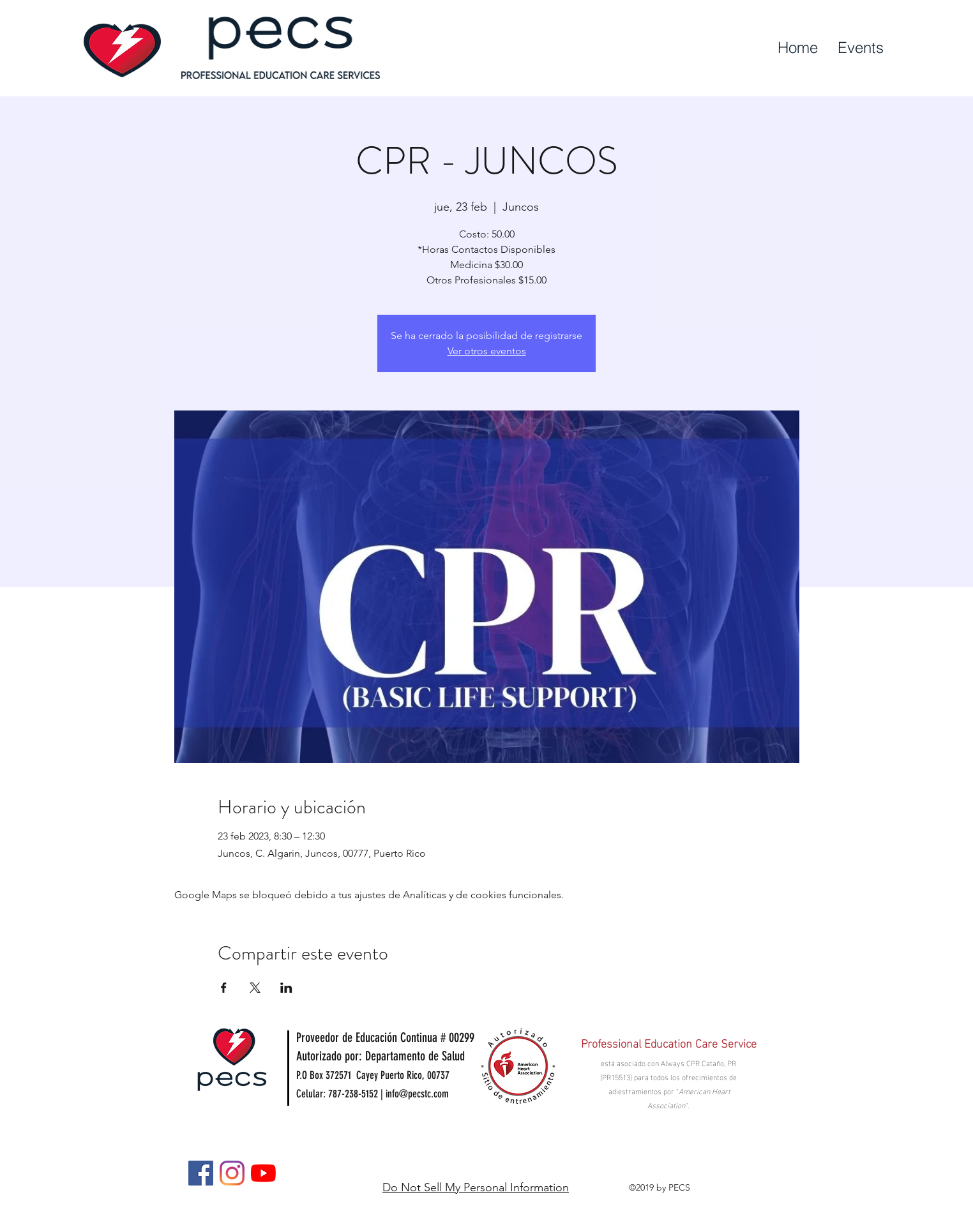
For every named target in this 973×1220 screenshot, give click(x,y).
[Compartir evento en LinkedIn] (286, 988)
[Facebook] (200, 1173)
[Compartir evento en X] (255, 988)
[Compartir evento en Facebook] (224, 988)
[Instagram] (232, 1173)
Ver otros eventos (487, 351)
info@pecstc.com (417, 1093)
